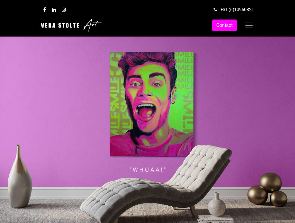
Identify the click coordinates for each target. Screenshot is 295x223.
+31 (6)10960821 (237, 9)
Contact (224, 25)
